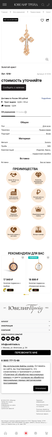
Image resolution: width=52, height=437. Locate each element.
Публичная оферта (42, 414)
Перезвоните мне (26, 352)
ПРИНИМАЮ (40, 388)
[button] (25, 294)
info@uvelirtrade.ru (10, 344)
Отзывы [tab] (21, 112)
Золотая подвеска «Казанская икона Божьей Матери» (36, 284)
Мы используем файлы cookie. (18, 366)
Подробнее (46, 98)
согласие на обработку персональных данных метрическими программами (23, 380)
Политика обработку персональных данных (43, 410)
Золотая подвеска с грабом (12, 284)
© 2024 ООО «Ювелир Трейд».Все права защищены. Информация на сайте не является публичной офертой (8, 404)
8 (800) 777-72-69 (10, 360)
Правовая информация (40, 401)
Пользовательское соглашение (42, 405)
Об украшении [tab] (8, 112)
